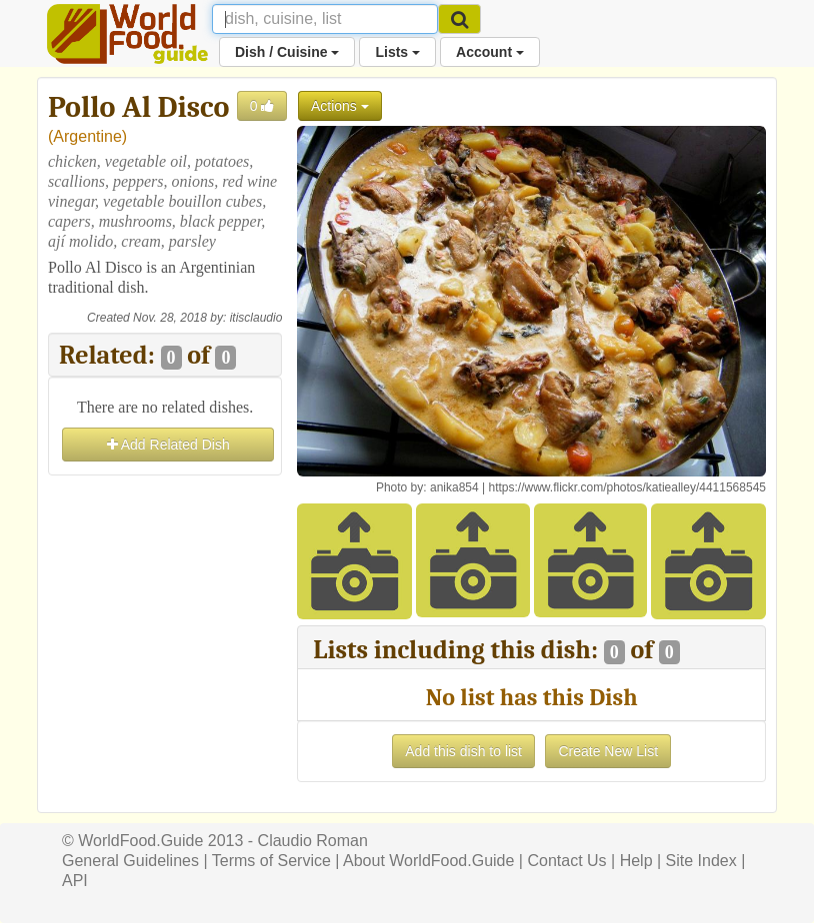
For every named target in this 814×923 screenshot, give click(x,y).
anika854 (454, 487)
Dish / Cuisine (287, 52)
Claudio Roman (313, 840)
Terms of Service (271, 860)
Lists (397, 52)
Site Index (701, 860)
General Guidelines (130, 860)
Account (490, 52)
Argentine (87, 136)
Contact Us (566, 860)
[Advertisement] (165, 580)
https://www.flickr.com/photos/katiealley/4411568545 (627, 487)
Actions (340, 106)
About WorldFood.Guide (428, 860)
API (75, 880)
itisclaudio (256, 318)
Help (636, 860)
